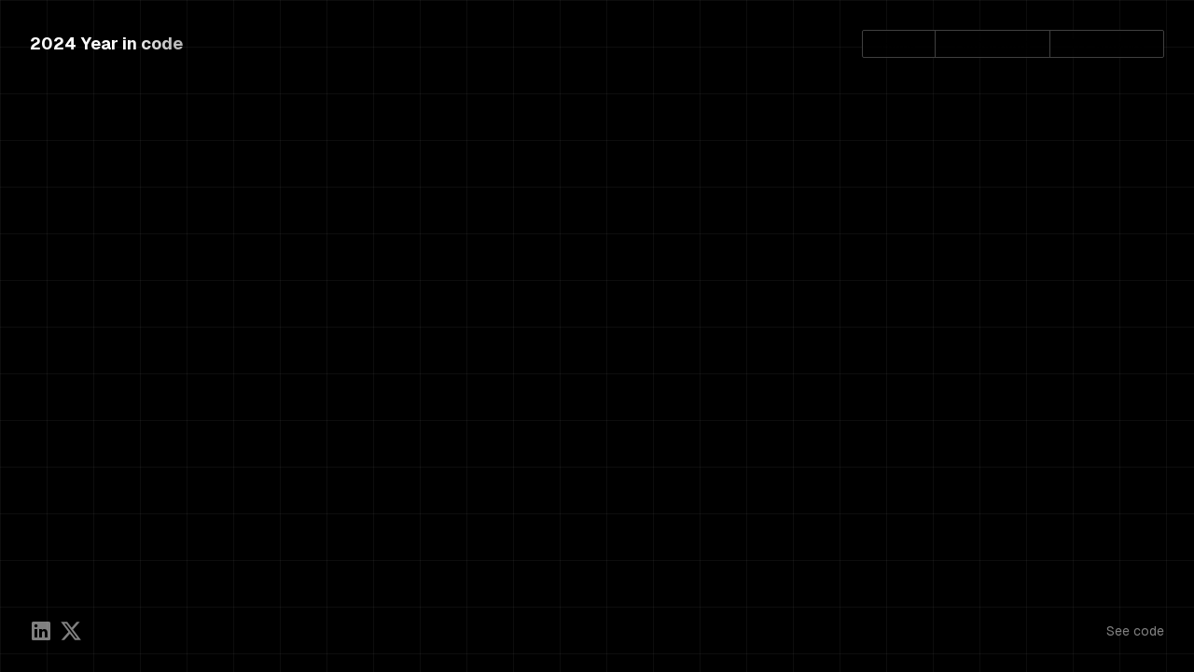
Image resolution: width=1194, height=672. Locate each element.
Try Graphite (1107, 43)
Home (899, 43)
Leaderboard (992, 43)
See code (1135, 630)
